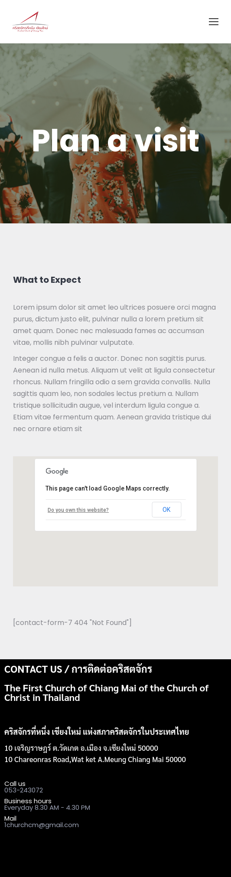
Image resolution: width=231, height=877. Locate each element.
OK (166, 509)
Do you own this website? (78, 510)
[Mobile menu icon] (213, 21)
